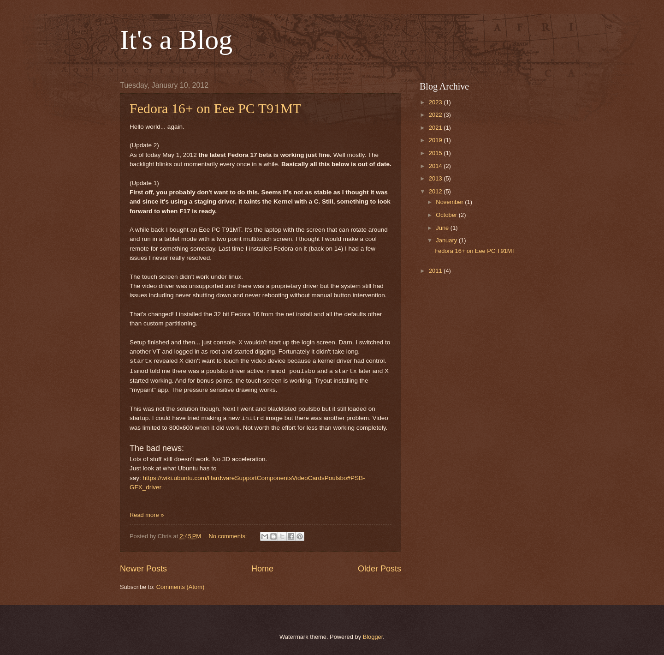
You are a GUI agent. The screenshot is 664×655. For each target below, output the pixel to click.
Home (262, 568)
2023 (436, 102)
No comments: (228, 536)
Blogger (373, 636)
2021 (436, 127)
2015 (436, 153)
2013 (436, 178)
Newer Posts (143, 568)
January (447, 240)
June (443, 227)
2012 (436, 191)
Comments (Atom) (180, 586)
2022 (436, 114)
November (450, 201)
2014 (436, 165)
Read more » (147, 514)
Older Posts (379, 568)
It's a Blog (176, 39)
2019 (436, 140)
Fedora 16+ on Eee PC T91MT (215, 108)
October (447, 214)
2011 (436, 270)
